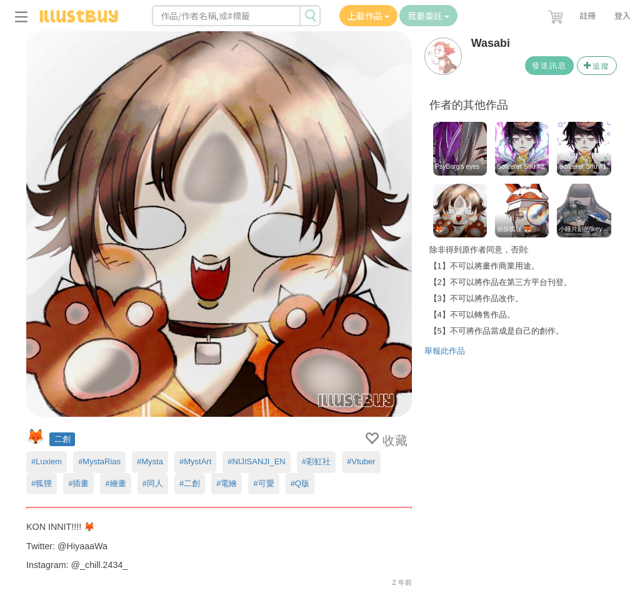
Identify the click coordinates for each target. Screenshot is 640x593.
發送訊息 (549, 65)
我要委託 (428, 15)
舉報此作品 (444, 351)
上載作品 (368, 15)
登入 (622, 15)
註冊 (587, 15)
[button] (557, 14)
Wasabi (490, 43)
